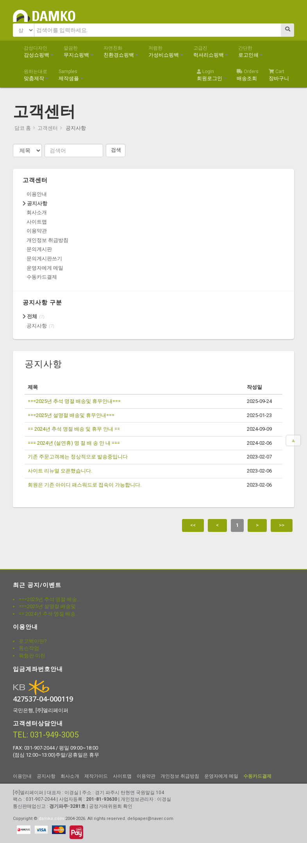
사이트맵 (37, 222)
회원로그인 (212, 75)
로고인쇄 (250, 51)
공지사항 (35, 203)
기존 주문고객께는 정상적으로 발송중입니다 (78, 457)
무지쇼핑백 (78, 51)
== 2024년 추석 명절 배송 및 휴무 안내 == (74, 429)
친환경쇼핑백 (121, 51)
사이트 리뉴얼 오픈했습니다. (60, 471)
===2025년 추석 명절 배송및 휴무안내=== (74, 401)
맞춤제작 (36, 75)
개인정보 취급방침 (47, 240)
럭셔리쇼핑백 (210, 51)
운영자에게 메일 (45, 268)
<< (193, 525)
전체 (30, 316)
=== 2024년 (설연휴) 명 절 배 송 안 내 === (74, 443)
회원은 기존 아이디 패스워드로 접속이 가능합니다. (84, 485)
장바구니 (279, 75)
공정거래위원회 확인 (110, 806)
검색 (116, 150)
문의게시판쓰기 (44, 258)
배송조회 (248, 75)
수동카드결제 (42, 277)
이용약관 (37, 231)
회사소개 (37, 212)
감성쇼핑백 (39, 51)
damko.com (51, 818)
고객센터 (47, 128)
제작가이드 (96, 776)
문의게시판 (39, 249)
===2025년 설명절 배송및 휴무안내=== (71, 415)
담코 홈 (22, 128)
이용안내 (37, 194)
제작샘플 (71, 75)
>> (281, 525)
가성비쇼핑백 (165, 51)
